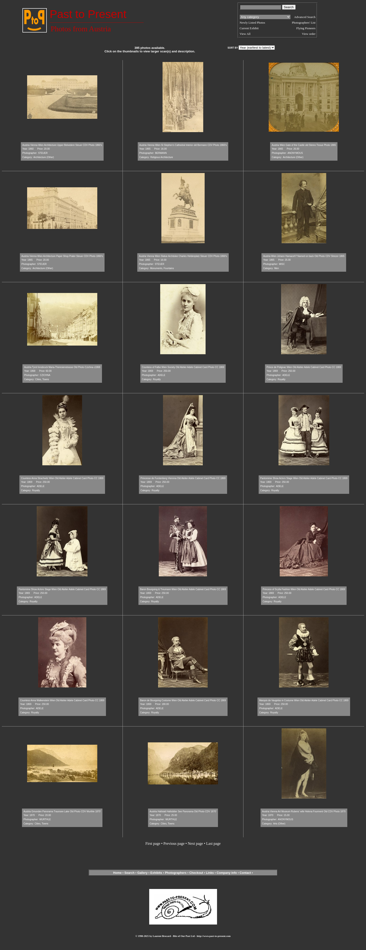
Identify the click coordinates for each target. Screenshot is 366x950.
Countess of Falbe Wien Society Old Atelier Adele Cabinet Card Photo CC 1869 (183, 367)
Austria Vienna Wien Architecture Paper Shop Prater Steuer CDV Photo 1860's (62, 256)
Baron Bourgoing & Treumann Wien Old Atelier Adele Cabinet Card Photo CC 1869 (183, 589)
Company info (227, 872)
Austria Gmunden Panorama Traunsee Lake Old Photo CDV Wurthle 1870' (62, 811)
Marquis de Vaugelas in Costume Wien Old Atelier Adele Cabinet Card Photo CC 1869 (303, 700)
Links (210, 872)
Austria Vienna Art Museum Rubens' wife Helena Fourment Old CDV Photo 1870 (304, 811)
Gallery (142, 872)
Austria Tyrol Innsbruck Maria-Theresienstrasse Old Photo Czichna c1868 (62, 367)
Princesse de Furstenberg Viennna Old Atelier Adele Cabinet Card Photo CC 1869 (183, 478)
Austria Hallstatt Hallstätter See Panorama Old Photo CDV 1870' (183, 811)
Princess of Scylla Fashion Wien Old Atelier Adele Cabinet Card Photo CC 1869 (304, 589)
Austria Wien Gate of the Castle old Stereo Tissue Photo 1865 (304, 145)
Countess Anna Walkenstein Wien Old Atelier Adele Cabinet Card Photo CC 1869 (62, 700)
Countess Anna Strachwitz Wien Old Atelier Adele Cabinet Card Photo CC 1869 (62, 478)
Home (117, 872)
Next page (195, 843)
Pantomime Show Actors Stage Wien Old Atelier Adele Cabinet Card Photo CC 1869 (304, 478)
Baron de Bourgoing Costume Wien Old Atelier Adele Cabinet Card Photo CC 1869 (183, 700)
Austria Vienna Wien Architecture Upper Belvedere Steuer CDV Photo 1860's (62, 145)
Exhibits (156, 872)
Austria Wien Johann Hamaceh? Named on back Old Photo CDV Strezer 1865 (303, 256)
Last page (213, 843)
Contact (245, 872)
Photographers (175, 872)
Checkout (196, 872)
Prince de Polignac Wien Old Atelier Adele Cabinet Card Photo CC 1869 (304, 367)
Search (129, 872)
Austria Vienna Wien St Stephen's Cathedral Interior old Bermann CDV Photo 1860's (183, 145)
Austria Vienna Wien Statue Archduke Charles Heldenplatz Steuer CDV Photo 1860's (183, 256)
